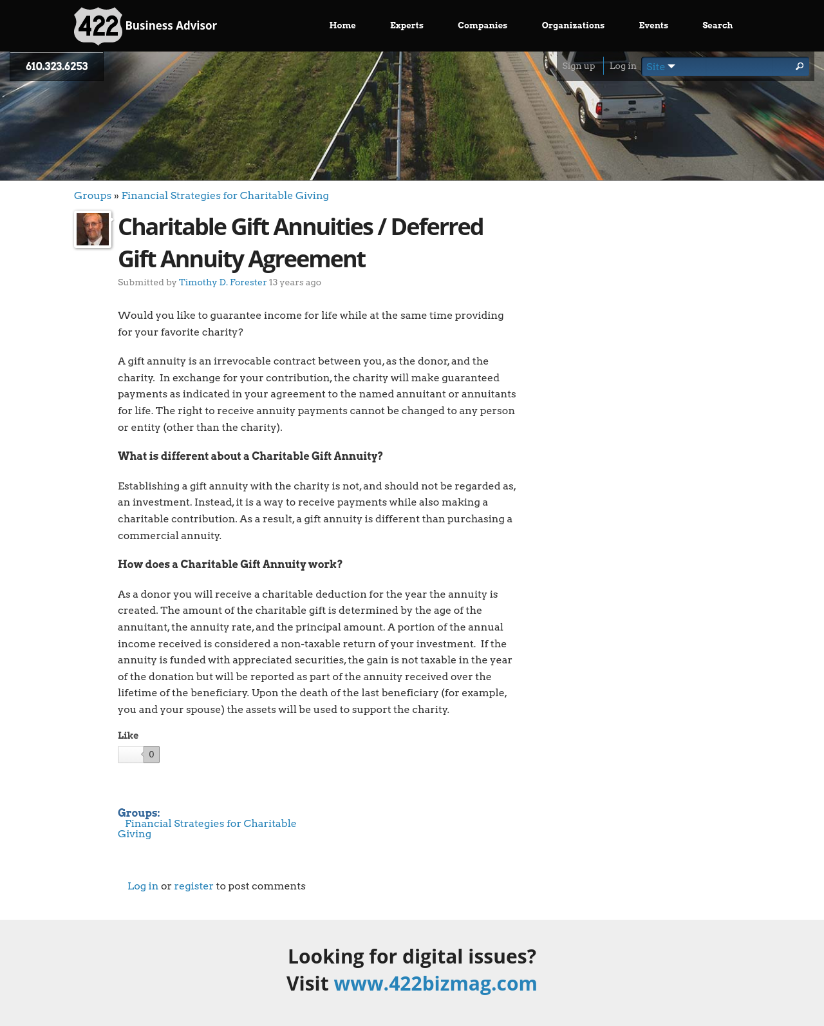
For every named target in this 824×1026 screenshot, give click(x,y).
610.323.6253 (57, 67)
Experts (407, 25)
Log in (623, 66)
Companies (482, 25)
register (194, 886)
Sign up (578, 66)
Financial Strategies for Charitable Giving (225, 195)
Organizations (573, 25)
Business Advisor (145, 26)
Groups (92, 195)
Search (717, 25)
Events (654, 25)
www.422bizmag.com (436, 983)
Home (343, 25)
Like (128, 735)
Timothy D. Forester (223, 281)
